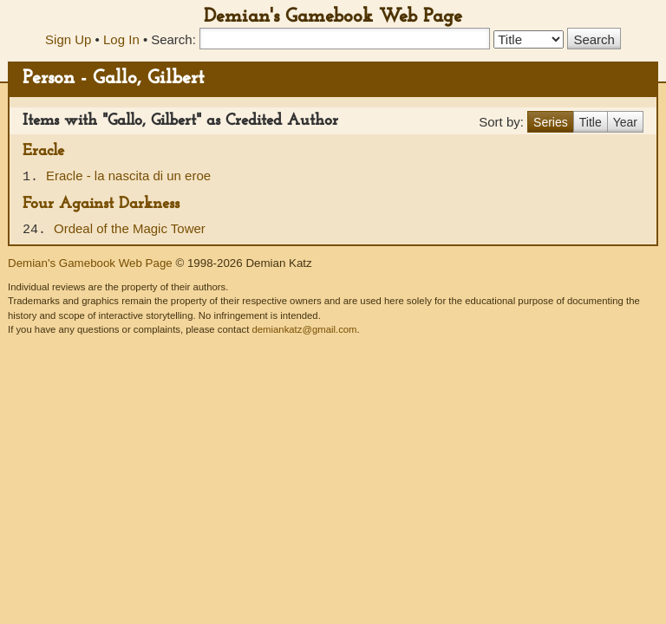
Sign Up (68, 39)
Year (625, 122)
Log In (121, 39)
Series (550, 122)
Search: (173, 39)
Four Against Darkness (101, 204)
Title (590, 122)
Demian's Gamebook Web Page (333, 17)
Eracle (43, 151)
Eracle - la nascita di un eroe (128, 175)
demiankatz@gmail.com (303, 329)
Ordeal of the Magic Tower (130, 228)
